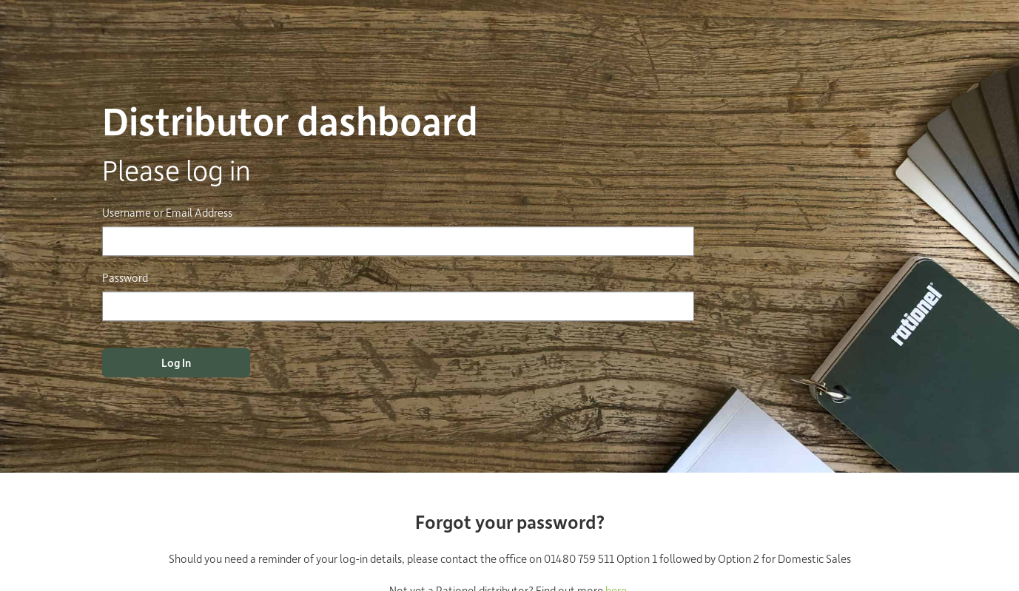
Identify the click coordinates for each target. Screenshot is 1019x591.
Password (125, 277)
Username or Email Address (167, 212)
